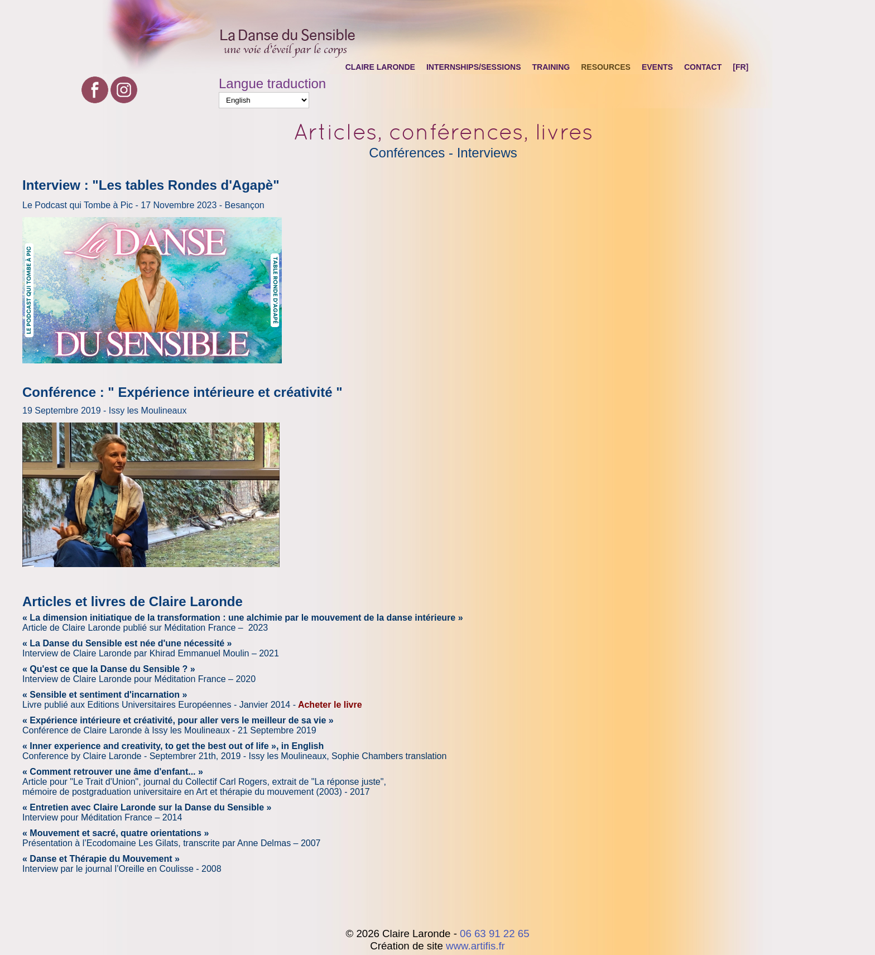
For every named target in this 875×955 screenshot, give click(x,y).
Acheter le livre (330, 704)
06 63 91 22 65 (495, 933)
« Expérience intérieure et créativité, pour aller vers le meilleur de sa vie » (178, 720)
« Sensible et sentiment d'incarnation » (104, 694)
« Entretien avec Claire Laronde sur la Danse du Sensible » (146, 807)
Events (657, 67)
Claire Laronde (380, 67)
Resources (606, 67)
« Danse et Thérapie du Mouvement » (101, 858)
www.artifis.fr (475, 946)
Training (551, 67)
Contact (703, 67)
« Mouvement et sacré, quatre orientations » (115, 833)
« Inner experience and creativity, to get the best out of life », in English (173, 746)
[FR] (740, 67)
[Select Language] (264, 100)
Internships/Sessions (473, 67)
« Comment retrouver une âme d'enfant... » (112, 771)
